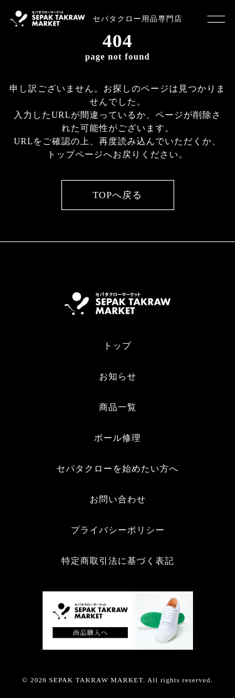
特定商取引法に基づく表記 (117, 561)
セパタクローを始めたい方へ (117, 468)
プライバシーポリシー (118, 530)
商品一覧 (118, 407)
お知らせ (118, 376)
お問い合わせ (118, 499)
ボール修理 (117, 438)
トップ (117, 346)
